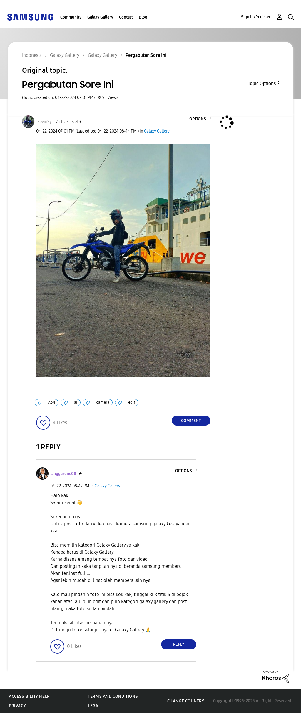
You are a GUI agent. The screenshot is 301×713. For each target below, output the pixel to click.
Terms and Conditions (113, 696)
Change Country (185, 701)
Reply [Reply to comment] (178, 644)
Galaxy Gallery (100, 17)
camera (102, 402)
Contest (126, 17)
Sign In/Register (256, 16)
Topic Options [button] (262, 83)
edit (131, 402)
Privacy (17, 705)
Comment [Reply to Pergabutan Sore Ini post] (191, 420)
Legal (94, 705)
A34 (51, 402)
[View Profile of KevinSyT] (45, 121)
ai (75, 402)
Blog (143, 17)
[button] (200, 119)
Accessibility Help (29, 696)
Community (70, 17)
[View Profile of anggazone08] (63, 473)
